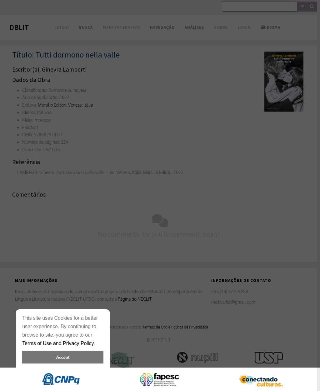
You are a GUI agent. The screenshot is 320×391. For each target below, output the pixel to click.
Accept (63, 357)
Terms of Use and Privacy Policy (57, 343)
